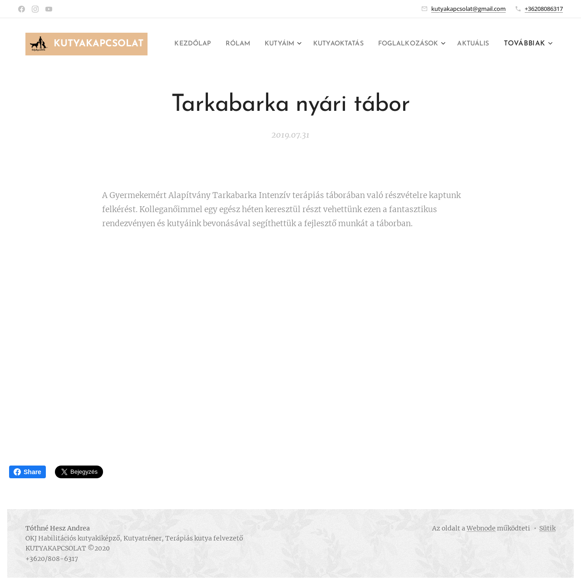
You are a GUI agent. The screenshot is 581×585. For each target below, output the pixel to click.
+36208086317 (544, 9)
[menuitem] (218, 44)
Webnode (481, 528)
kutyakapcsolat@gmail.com (468, 9)
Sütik (547, 528)
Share (27, 472)
